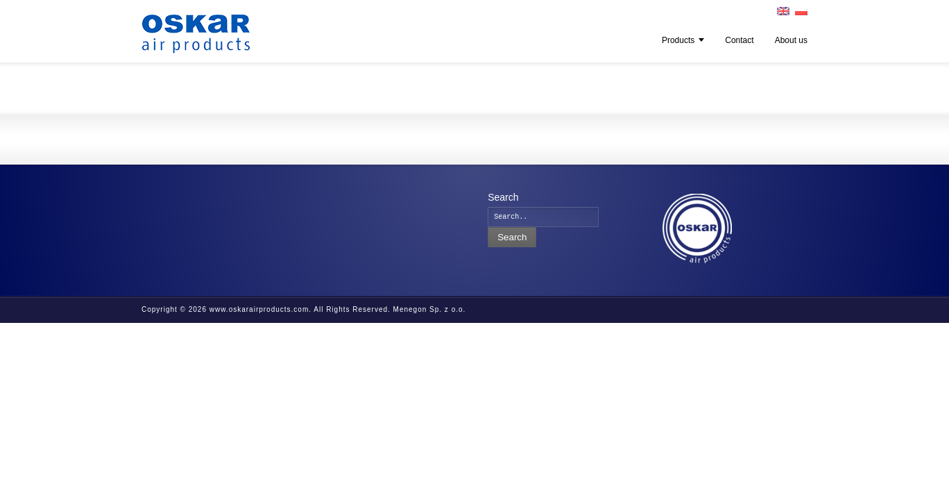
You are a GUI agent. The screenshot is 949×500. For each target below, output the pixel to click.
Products (678, 40)
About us (791, 40)
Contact (739, 40)
